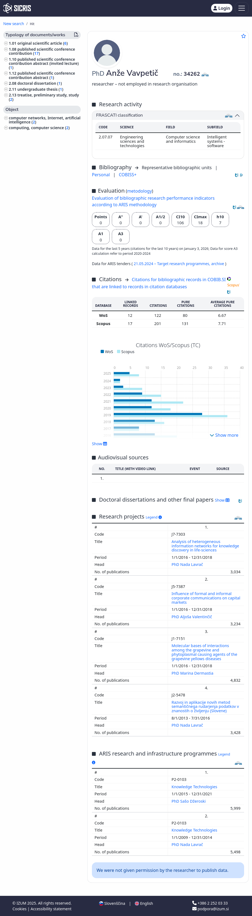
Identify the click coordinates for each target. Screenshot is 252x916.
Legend (154, 517)
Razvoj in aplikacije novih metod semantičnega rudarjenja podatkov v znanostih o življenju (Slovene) (205, 707)
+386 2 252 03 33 (210, 903)
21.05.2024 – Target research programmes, (172, 263)
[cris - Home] (17, 8)
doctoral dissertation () (39, 83)
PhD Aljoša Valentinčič (192, 616)
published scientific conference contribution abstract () (42, 75)
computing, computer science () (39, 127)
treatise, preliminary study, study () (44, 97)
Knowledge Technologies (195, 786)
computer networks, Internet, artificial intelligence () (44, 120)
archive (218, 263)
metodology (139, 191)
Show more (224, 435)
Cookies (20, 908)
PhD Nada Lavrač (188, 564)
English (144, 903)
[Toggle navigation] (242, 8)
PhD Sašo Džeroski (189, 801)
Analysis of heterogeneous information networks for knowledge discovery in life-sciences (205, 546)
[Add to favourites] (243, 36)
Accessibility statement (51, 908)
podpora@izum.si (210, 908)
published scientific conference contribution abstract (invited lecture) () (44, 63)
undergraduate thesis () (40, 89)
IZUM (22, 903)
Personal (101, 175)
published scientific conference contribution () (42, 51)
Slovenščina (112, 903)
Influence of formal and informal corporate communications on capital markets (206, 598)
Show (99, 443)
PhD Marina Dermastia (193, 673)
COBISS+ (128, 175)
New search (13, 23)
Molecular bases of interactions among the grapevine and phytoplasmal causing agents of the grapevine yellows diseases (204, 652)
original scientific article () (42, 43)
